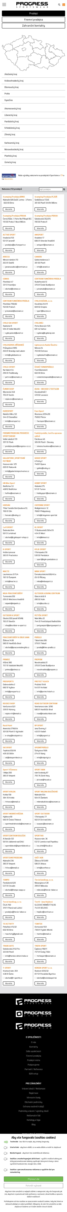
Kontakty (33, 1047)
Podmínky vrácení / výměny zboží (33, 1111)
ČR (62, 175)
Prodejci (33, 13)
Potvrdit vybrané (33, 1185)
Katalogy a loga (33, 1120)
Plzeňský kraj (10, 156)
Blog (33, 1124)
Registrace (33, 1093)
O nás (33, 1042)
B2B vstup (33, 1073)
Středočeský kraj (12, 128)
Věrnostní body (33, 1097)
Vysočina (8, 100)
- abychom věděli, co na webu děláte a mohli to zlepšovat (35, 1147)
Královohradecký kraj (13, 81)
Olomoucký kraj (11, 87)
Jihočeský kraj (10, 74)
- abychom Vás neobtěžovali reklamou (29, 1153)
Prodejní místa (33, 1060)
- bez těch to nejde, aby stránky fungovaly (29, 1141)
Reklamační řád (33, 1115)
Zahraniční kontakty (33, 26)
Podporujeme (33, 1064)
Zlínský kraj (9, 134)
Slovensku (8, 178)
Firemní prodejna (33, 19)
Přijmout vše (33, 1179)
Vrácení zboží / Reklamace (33, 1088)
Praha (7, 93)
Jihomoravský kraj (12, 108)
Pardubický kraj (11, 121)
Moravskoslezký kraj (13, 149)
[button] (4, 4)
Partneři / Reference (34, 1069)
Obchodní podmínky (33, 1102)
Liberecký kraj (10, 115)
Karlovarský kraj (11, 143)
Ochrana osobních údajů (33, 1106)
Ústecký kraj (10, 162)
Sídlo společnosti (33, 1051)
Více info (8, 209)
